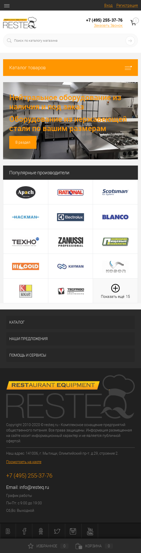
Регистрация (127, 5)
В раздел (22, 142)
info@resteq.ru (34, 487)
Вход (108, 5)
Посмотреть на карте (23, 462)
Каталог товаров (70, 67)
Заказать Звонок (108, 25)
